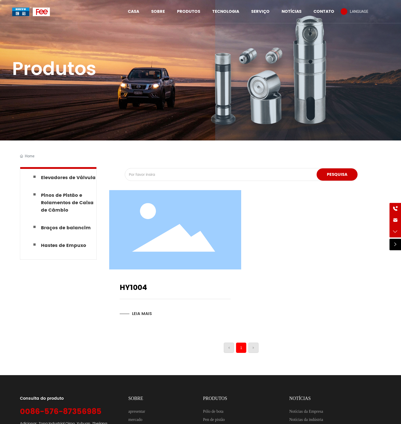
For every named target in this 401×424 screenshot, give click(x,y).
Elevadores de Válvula (68, 177)
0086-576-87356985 (61, 412)
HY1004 (133, 288)
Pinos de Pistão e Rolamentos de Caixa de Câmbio (67, 203)
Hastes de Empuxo (63, 245)
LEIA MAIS (142, 313)
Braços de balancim (66, 228)
